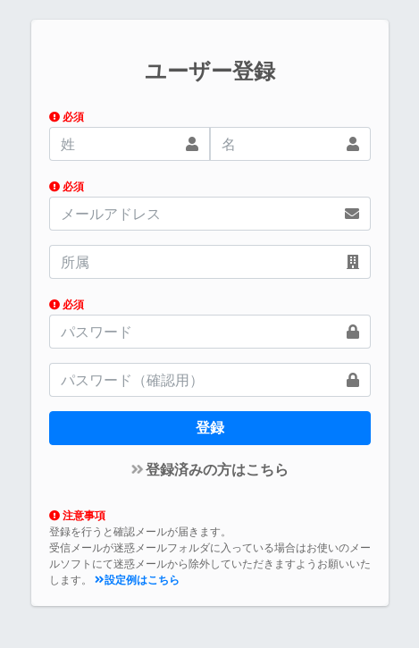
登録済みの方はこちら (210, 469)
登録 (210, 427)
